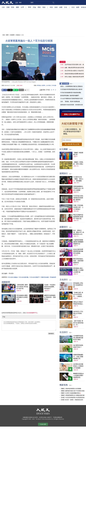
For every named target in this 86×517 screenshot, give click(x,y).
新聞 (7, 35)
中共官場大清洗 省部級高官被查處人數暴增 (78, 197)
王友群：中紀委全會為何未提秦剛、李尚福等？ (49, 286)
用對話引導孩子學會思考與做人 (78, 303)
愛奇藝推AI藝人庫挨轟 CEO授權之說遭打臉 (78, 270)
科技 (51, 7)
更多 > (71, 83)
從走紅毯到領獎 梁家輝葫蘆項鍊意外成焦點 (78, 251)
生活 (73, 7)
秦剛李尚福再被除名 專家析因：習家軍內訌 (50, 297)
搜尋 (53, 2)
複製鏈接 (21, 90)
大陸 (3, 7)
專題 (39, 7)
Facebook (4, 90)
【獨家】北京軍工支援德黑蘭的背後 (69, 393)
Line (15, 90)
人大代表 (48, 85)
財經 (56, 7)
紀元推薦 (65, 83)
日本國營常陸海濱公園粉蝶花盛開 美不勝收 (78, 337)
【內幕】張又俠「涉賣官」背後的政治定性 (71, 399)
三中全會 (53, 85)
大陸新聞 (12, 35)
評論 (34, 7)
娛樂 (60, 7)
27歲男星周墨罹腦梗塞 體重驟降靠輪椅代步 (78, 242)
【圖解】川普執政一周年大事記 (78, 163)
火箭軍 (43, 85)
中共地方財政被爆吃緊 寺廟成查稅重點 (70, 92)
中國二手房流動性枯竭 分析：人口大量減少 (78, 207)
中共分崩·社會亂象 (13, 277)
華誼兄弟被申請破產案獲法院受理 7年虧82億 (78, 216)
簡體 (20, 2)
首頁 (3, 35)
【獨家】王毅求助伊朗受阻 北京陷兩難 (70, 388)
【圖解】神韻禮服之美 (78, 153)
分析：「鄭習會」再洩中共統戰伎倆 (70, 101)
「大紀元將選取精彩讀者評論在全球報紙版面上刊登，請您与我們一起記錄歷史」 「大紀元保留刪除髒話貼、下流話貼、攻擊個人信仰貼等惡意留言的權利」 (29, 325)
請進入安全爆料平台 (72, 114)
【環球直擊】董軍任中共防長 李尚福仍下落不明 (22, 286)
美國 (7, 7)
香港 (12, 7)
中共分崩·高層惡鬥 (34, 277)
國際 (17, 7)
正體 (16, 2)
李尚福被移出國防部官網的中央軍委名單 (22, 297)
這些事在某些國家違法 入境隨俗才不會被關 (78, 366)
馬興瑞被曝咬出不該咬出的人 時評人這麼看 (78, 188)
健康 (77, 7)
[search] (42, 2)
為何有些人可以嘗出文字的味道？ (78, 313)
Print (26, 90)
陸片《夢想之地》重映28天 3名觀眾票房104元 (78, 232)
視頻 (43, 7)
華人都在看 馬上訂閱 (72, 144)
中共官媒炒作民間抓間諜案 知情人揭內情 (71, 89)
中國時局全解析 (45, 277)
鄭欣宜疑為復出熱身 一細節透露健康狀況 (78, 260)
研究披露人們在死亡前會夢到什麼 (78, 285)
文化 (65, 7)
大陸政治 (18, 35)
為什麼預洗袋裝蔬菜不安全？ (78, 346)
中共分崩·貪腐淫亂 (24, 277)
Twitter (10, 90)
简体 (44, 90)
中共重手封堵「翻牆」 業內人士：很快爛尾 (78, 179)
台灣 (22, 7)
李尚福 (39, 85)
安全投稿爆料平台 (32, 312)
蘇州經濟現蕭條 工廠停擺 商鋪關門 (69, 95)
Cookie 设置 (43, 424)
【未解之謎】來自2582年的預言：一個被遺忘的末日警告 (78, 294)
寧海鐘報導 (53, 277)
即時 (29, 7)
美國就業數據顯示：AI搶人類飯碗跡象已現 (78, 356)
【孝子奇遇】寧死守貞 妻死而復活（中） (78, 323)
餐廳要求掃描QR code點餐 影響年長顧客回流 (78, 375)
